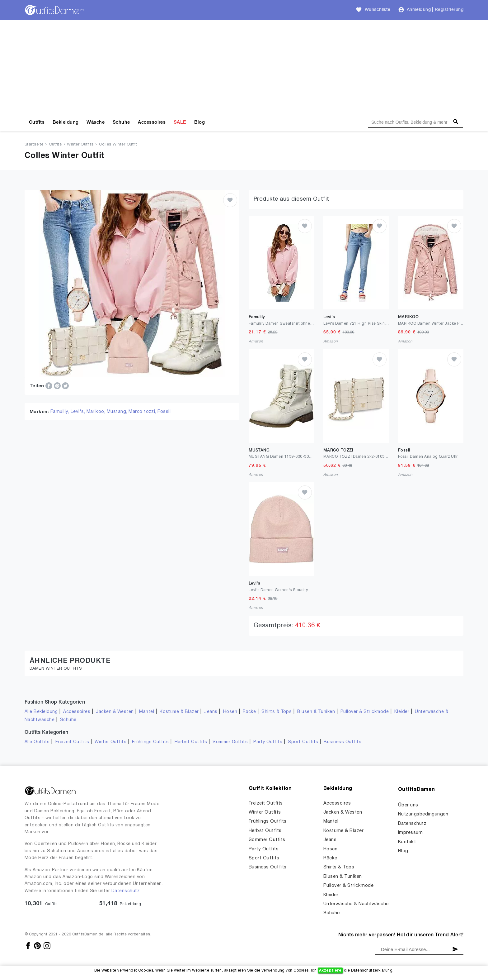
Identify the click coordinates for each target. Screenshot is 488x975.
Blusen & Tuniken (316, 712)
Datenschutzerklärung (371, 970)
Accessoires (152, 122)
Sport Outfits (303, 742)
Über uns (408, 805)
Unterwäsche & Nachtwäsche (356, 904)
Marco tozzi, (143, 411)
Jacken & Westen (115, 712)
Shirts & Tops (276, 712)
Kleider (401, 712)
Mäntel (146, 712)
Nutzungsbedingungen (423, 814)
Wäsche (96, 122)
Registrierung (449, 10)
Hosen (230, 712)
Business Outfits (342, 742)
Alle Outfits (37, 742)
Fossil (164, 411)
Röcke (249, 712)
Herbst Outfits (191, 742)
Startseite (34, 144)
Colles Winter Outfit (118, 144)
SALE (180, 122)
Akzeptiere (330, 970)
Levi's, (79, 411)
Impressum (410, 832)
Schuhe (121, 122)
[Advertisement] (244, 67)
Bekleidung (66, 122)
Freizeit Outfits (72, 742)
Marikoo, (97, 411)
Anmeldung (419, 10)
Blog (199, 122)
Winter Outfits (80, 144)
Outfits (37, 122)
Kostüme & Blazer (179, 712)
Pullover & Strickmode (364, 712)
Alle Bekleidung (41, 712)
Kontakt (407, 842)
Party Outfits (267, 742)
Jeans (210, 712)
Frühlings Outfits (150, 742)
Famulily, (60, 411)
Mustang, (118, 411)
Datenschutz (125, 891)
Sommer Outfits (230, 742)
